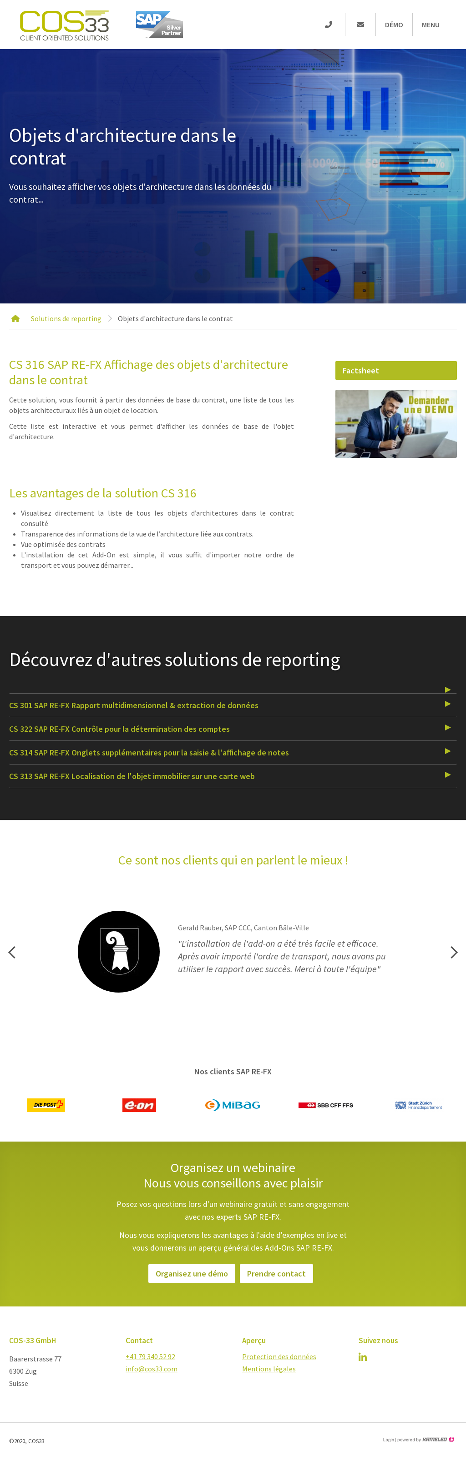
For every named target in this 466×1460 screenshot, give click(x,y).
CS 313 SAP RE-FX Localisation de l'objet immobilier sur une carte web (132, 776)
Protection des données (279, 1356)
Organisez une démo (192, 1273)
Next (453, 952)
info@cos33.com (151, 1368)
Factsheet (361, 370)
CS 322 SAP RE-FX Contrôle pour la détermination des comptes (119, 729)
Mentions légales (269, 1368)
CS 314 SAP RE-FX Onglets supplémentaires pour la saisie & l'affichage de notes (149, 752)
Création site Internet (425, 1439)
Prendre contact (276, 1273)
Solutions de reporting (66, 318)
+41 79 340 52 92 (150, 1356)
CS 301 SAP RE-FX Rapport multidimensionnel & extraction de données (133, 705)
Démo (394, 24)
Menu (431, 24)
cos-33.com (63, 24)
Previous (13, 952)
